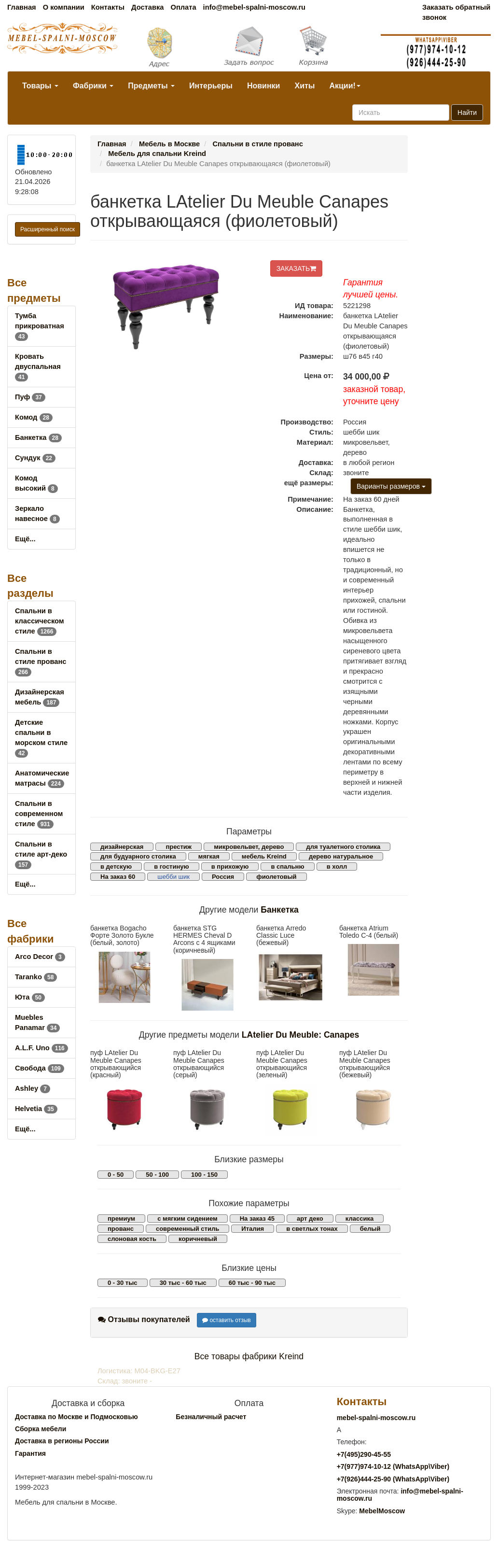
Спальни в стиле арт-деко (41, 854)
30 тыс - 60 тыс (183, 1282)
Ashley (32, 1088)
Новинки (263, 86)
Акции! (344, 86)
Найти (467, 112)
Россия (223, 876)
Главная (21, 7)
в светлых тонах (312, 1228)
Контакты (107, 7)
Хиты (304, 86)
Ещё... (25, 539)
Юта (30, 997)
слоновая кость (132, 1238)
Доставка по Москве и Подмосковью (76, 1417)
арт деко (310, 1218)
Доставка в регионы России (62, 1441)
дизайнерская (121, 846)
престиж (179, 846)
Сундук (35, 458)
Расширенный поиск (47, 229)
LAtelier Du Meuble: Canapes (300, 1035)
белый (370, 1228)
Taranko (36, 977)
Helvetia (36, 1109)
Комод (34, 417)
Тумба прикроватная (39, 326)
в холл (337, 866)
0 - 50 (116, 1174)
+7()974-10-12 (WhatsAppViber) (393, 1466)
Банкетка (38, 437)
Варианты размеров (391, 486)
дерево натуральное (341, 856)
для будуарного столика (138, 856)
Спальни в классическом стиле (39, 621)
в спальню (287, 866)
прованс (121, 1228)
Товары (40, 86)
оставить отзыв (226, 1320)
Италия (252, 1228)
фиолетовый (276, 876)
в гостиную (171, 866)
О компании (63, 7)
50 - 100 (157, 1174)
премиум (121, 1218)
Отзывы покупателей (144, 1319)
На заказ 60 (117, 876)
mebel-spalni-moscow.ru (376, 1418)
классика (360, 1218)
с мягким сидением (187, 1218)
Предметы (151, 86)
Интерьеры (211, 86)
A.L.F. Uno (41, 1048)
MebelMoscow (382, 1511)
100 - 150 (204, 1174)
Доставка (147, 7)
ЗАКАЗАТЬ (297, 268)
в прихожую (230, 866)
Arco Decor (40, 956)
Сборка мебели (40, 1429)
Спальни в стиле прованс (40, 662)
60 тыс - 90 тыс (252, 1282)
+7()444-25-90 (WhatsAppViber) (393, 1479)
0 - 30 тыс (123, 1282)
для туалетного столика (343, 846)
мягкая (209, 856)
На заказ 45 (257, 1218)
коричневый (198, 1238)
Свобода (39, 1068)
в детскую (116, 866)
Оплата (183, 7)
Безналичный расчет (211, 1417)
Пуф (30, 397)
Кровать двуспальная (38, 366)
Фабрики (93, 86)
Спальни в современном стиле (39, 814)
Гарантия (30, 1453)
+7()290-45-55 (364, 1454)
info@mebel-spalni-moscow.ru (254, 7)
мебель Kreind (264, 856)
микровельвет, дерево (249, 846)
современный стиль (187, 1228)
